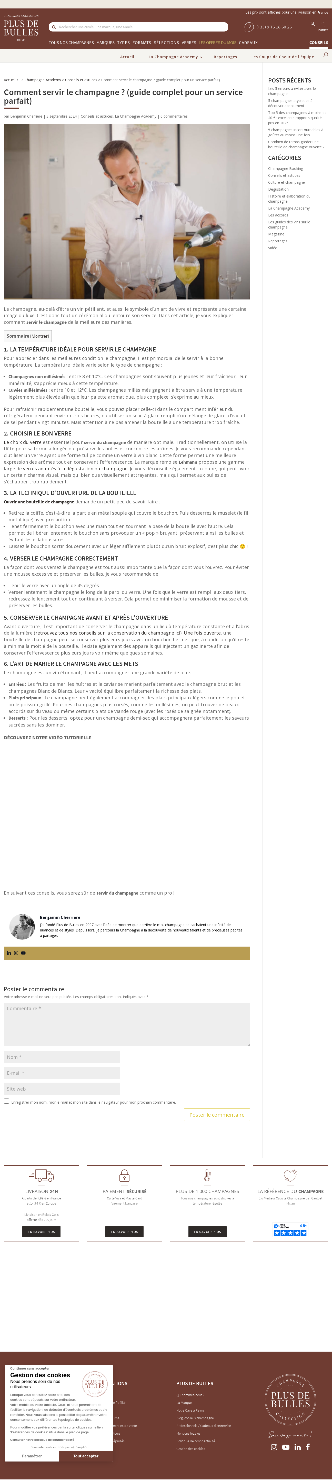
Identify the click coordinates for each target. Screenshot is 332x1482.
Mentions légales (188, 1433)
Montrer (40, 336)
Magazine (276, 234)
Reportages (225, 56)
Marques (105, 42)
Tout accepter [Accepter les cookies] (85, 1456)
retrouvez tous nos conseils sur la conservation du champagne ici (107, 633)
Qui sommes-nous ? (190, 1395)
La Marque (184, 1402)
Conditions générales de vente (115, 1425)
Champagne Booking (285, 168)
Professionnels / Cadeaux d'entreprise (203, 1425)
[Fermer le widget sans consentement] (30, 1368)
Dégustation (278, 189)
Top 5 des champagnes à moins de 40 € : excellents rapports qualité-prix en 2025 (297, 117)
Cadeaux (248, 42)
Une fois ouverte (202, 633)
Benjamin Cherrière (26, 116)
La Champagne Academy (173, 56)
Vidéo (272, 247)
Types (123, 42)
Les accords (278, 215)
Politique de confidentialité (195, 1441)
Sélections (166, 42)
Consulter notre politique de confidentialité (42, 1440)
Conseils (318, 42)
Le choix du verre (23, 442)
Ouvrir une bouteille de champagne (39, 502)
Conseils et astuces (81, 79)
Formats (142, 42)
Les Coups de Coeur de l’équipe (282, 56)
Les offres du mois (217, 42)
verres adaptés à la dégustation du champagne (75, 468)
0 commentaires (174, 116)
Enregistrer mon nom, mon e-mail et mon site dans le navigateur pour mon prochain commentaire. (93, 1102)
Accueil (127, 56)
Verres (189, 42)
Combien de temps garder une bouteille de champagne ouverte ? (296, 144)
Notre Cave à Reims (190, 1410)
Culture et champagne (286, 182)
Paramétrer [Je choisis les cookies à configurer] (32, 1456)
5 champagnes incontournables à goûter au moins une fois (295, 132)
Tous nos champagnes (71, 42)
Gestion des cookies (190, 1448)
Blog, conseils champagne (195, 1418)
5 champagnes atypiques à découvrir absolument (290, 103)
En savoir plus (41, 1231)
